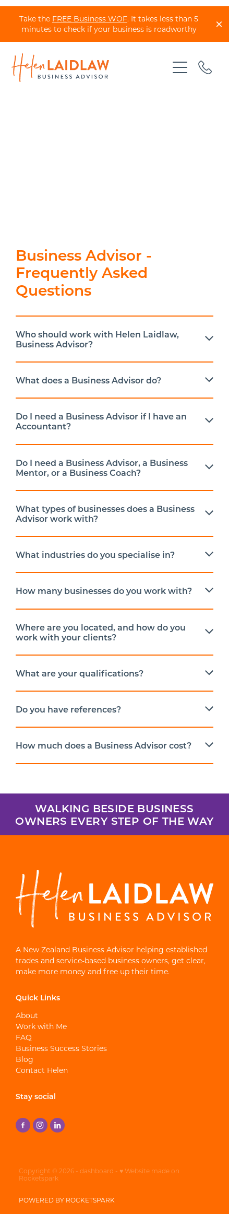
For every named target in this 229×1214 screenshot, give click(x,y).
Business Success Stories (61, 1048)
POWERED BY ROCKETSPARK (67, 1200)
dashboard (97, 1170)
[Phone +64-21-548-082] (205, 67)
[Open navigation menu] (179, 67)
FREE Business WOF (89, 19)
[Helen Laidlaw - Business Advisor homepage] (89, 67)
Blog (24, 1059)
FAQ (24, 1037)
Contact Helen (42, 1070)
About (27, 1015)
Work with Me (41, 1026)
